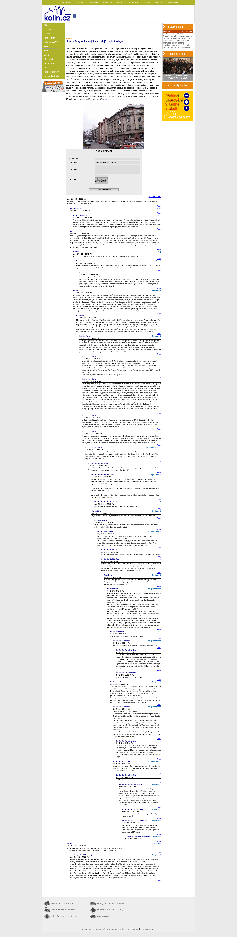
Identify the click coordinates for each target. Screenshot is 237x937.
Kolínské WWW (51, 42)
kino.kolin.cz (148, 2)
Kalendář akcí (63, 903)
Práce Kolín (64, 910)
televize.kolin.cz (135, 2)
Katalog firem (49, 38)
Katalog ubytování (110, 903)
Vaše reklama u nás (147, 929)
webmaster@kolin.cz (114, 929)
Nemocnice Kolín (51, 76)
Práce (46, 67)
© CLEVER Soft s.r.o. (130, 929)
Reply (159, 206)
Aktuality (47, 25)
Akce (46, 46)
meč (113, 123)
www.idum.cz (122, 2)
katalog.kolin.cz (109, 2)
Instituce (47, 29)
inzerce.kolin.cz (79, 2)
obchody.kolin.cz (65, 2)
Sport (46, 55)
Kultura (47, 50)
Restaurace (49, 63)
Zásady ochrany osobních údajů (93, 929)
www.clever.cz (160, 2)
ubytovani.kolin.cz (94, 2)
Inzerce (47, 33)
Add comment (155, 196)
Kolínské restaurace (64, 916)
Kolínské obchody (51, 72)
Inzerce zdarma (103, 916)
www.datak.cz (173, 2)
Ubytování (48, 59)
